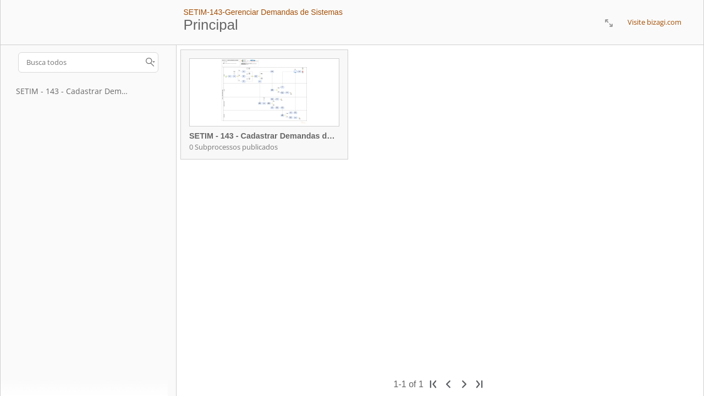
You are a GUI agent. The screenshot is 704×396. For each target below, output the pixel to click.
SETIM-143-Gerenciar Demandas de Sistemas (262, 12)
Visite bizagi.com (654, 22)
